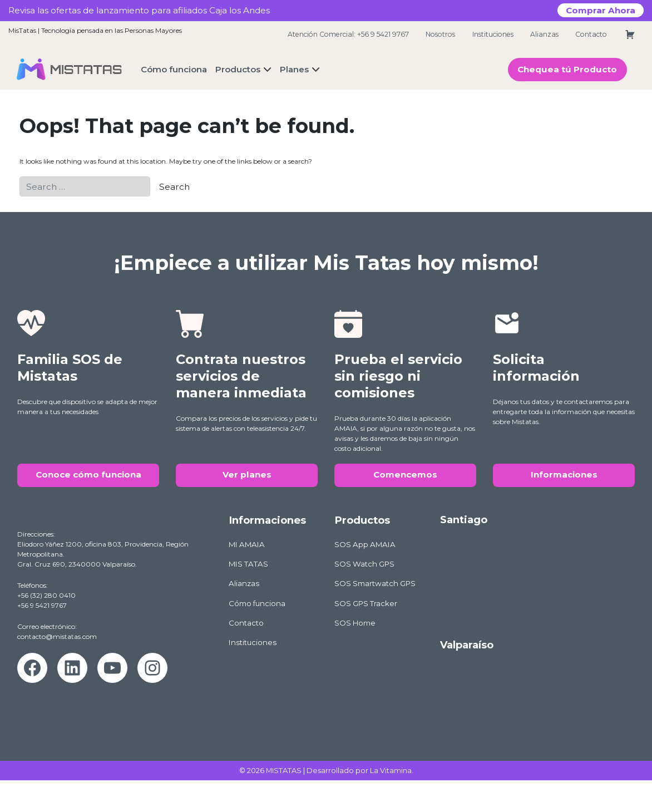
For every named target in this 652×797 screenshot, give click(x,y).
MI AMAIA (247, 544)
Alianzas (544, 34)
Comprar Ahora (600, 10)
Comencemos (405, 474)
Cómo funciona (257, 603)
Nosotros (440, 34)
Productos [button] (237, 69)
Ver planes (247, 474)
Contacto (591, 34)
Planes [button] (294, 69)
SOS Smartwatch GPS (375, 583)
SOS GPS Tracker (365, 603)
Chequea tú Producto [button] (567, 69)
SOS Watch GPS (364, 563)
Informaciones (564, 474)
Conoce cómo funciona (88, 474)
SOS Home (355, 622)
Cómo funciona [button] (174, 69)
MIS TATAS (248, 563)
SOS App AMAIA (365, 544)
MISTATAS (284, 770)
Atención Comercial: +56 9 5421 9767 (348, 34)
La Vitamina (391, 770)
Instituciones (492, 34)
